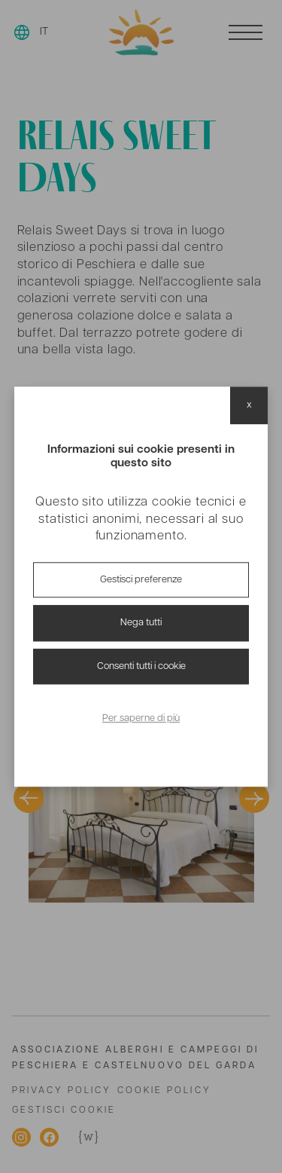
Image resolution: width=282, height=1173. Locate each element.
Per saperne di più (141, 719)
